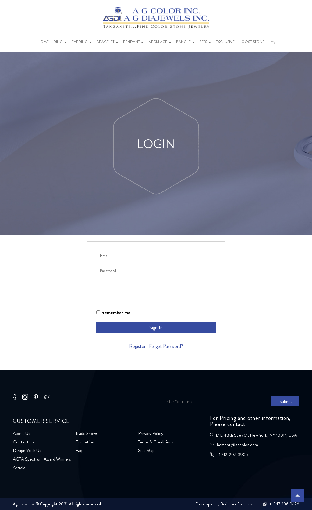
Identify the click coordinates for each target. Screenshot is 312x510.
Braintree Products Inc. (240, 504)
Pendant (133, 42)
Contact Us (23, 442)
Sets (205, 42)
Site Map (146, 450)
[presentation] (142, 292)
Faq (79, 450)
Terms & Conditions (155, 442)
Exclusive (225, 42)
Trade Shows (87, 433)
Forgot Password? (166, 346)
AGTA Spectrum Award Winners (42, 459)
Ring (60, 42)
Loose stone (251, 42)
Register (137, 346)
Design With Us (27, 450)
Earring (82, 42)
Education (85, 442)
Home (43, 42)
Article (19, 467)
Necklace (159, 42)
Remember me (113, 312)
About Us (21, 433)
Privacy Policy (150, 433)
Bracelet (107, 42)
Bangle (185, 42)
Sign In (156, 327)
